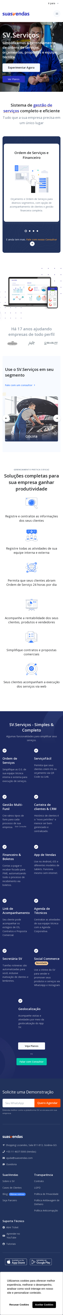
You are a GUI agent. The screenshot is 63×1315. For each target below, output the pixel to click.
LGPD (37, 1187)
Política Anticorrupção (46, 1210)
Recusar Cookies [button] (19, 1304)
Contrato (39, 1181)
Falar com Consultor (32, 1061)
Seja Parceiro (10, 1200)
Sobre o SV (8, 1181)
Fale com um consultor (20, 385)
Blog (14, 1194)
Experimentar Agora (21, 67)
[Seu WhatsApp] (19, 1103)
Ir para (51, 3)
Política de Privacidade (46, 1194)
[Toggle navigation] (56, 13)
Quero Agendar (47, 1103)
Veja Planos (31, 1046)
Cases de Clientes (12, 1187)
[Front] (16, 14)
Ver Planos (13, 79)
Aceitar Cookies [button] (44, 1304)
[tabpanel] (31, 183)
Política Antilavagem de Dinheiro (46, 1202)
